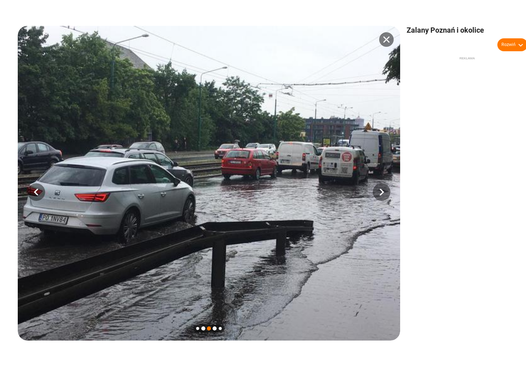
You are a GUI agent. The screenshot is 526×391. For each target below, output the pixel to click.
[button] (36, 192)
